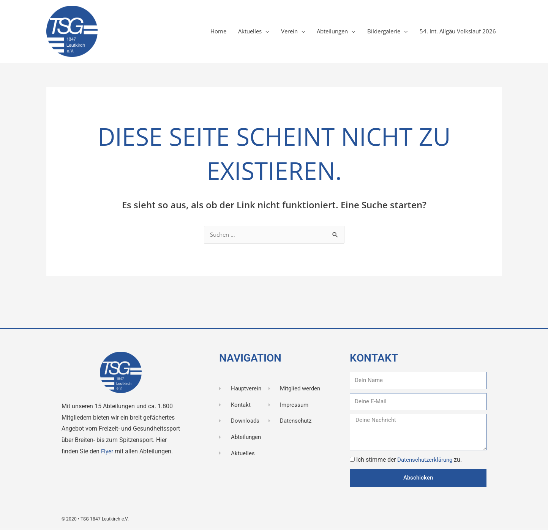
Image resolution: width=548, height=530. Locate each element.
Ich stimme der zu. (411, 460)
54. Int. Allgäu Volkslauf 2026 (455, 32)
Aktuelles (234, 32)
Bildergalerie (378, 32)
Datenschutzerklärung (427, 460)
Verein (276, 32)
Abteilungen (322, 32)
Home (200, 32)
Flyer (108, 452)
